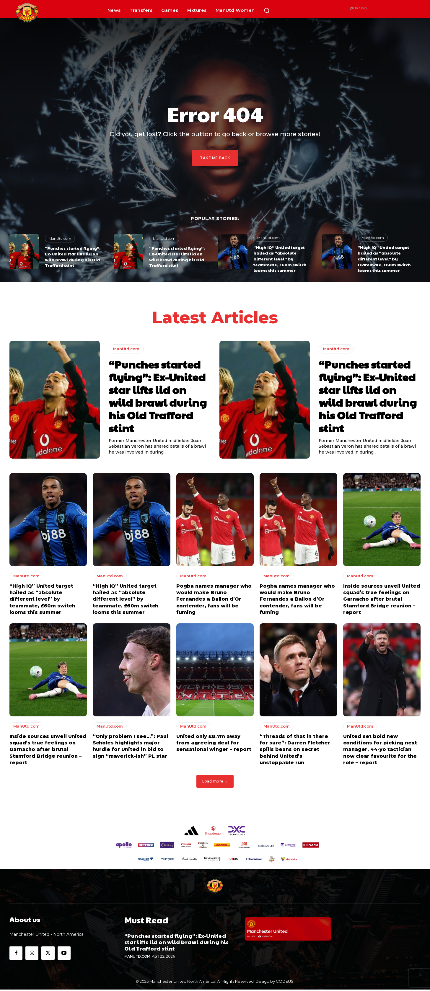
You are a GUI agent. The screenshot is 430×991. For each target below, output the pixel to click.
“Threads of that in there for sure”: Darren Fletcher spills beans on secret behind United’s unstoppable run (295, 751)
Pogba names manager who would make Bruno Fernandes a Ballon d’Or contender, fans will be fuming (214, 601)
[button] (267, 10)
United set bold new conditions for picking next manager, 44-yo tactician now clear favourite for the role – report (380, 751)
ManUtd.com (60, 238)
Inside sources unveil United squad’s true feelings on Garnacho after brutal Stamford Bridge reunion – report (381, 601)
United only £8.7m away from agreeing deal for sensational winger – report (213, 744)
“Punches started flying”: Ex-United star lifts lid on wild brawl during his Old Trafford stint (72, 256)
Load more (215, 783)
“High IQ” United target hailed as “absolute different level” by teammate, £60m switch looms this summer (280, 258)
